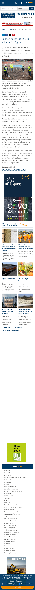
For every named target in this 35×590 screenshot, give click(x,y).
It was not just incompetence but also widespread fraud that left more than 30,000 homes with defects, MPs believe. (8, 257)
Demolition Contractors (11, 505)
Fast (29, 3)
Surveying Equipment (11, 512)
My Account (22, 3)
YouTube (29, 14)
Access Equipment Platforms (13, 507)
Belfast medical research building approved (7, 311)
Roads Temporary (9, 528)
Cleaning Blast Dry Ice (11, 553)
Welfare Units (8, 496)
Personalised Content (26, 584)
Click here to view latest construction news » (12, 328)
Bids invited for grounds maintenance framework (25, 280)
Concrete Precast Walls (11, 534)
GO (32, 8)
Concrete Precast (9, 550)
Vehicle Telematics (10, 537)
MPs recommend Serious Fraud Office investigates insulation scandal (9, 247)
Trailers (6, 516)
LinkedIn (25, 14)
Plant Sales (7, 473)
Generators (7, 498)
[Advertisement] (17, 387)
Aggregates (7, 493)
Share (3, 35)
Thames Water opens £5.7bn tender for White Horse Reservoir (25, 247)
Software (7, 503)
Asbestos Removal (10, 521)
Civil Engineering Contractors (13, 491)
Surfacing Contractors (11, 489)
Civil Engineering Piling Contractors (15, 477)
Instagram (18, 14)
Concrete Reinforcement (12, 514)
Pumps (6, 500)
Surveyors (7, 544)
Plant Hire (7, 471)
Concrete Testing (9, 541)
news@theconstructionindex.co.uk (14, 169)
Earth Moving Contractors (12, 532)
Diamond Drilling (9, 509)
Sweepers (7, 546)
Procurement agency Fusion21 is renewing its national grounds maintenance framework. (24, 288)
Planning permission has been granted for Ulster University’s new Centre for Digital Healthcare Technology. (9, 320)
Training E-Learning (10, 530)
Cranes (6, 484)
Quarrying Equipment (11, 518)
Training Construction (11, 480)
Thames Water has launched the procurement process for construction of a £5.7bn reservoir (25, 254)
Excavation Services (10, 487)
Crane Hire (7, 482)
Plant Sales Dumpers (10, 525)
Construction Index (8, 15)
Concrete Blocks (9, 523)
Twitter (22, 14)
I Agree (17, 587)
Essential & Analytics (9, 584)
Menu (3, 3)
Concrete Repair (9, 548)
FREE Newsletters (16, 3)
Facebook (32, 14)
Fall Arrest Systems (10, 539)
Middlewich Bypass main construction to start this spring (25, 311)
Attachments (8, 475)
